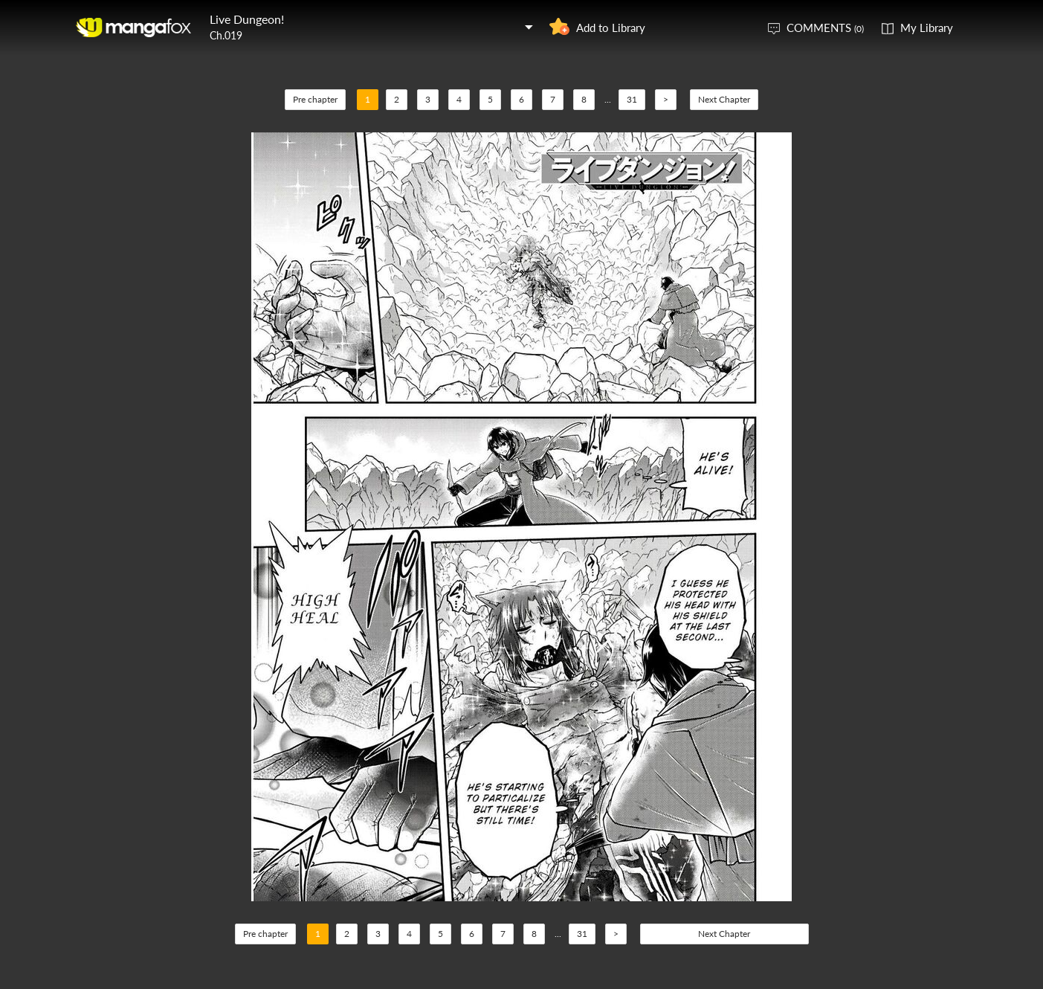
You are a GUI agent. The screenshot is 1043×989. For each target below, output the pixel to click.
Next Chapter (724, 99)
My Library (926, 27)
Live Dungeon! (247, 19)
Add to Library (610, 27)
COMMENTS (825, 27)
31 (632, 99)
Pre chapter (315, 99)
